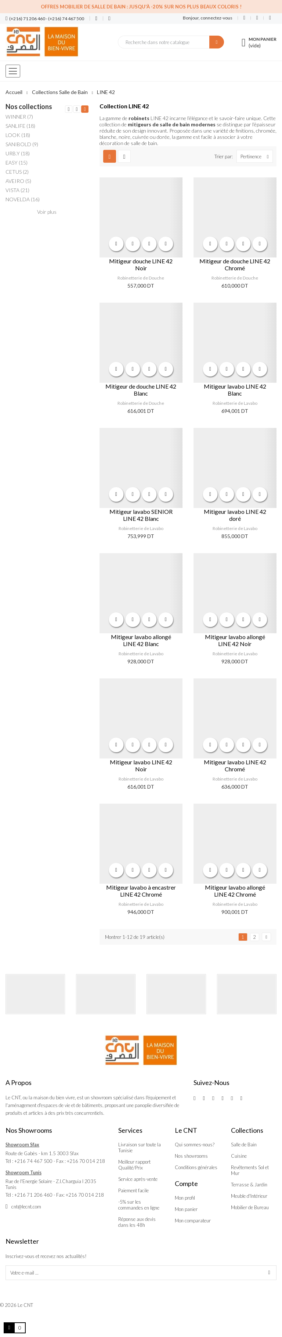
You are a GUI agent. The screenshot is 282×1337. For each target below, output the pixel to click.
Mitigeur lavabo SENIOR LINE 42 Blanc (141, 515)
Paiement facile (133, 1190)
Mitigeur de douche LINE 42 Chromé (234, 264)
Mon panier (186, 1209)
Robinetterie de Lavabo (235, 403)
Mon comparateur (193, 1221)
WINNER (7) (19, 116)
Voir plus (47, 212)
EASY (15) (17, 162)
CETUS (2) (17, 172)
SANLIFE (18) (20, 126)
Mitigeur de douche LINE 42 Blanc (140, 390)
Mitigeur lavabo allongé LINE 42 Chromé (235, 891)
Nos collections (29, 106)
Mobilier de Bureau (250, 1207)
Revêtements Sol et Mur (250, 1170)
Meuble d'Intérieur (249, 1196)
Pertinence (256, 156)
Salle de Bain (244, 1144)
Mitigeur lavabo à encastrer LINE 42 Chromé (141, 891)
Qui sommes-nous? (194, 1144)
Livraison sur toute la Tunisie (139, 1147)
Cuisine (239, 1156)
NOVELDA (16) (23, 199)
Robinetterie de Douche (141, 278)
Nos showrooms (191, 1156)
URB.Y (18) (18, 153)
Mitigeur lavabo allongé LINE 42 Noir (235, 640)
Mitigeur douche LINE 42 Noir (141, 264)
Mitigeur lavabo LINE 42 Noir (141, 765)
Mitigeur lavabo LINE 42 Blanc (235, 390)
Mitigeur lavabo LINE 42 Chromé (235, 765)
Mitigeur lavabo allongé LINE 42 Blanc (141, 640)
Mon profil (185, 1198)
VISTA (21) (17, 190)
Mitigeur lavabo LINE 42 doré (235, 515)
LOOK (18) (18, 135)
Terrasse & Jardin (249, 1185)
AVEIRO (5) (18, 181)
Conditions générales (196, 1167)
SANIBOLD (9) (22, 144)
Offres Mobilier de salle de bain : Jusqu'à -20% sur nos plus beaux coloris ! (141, 7)
